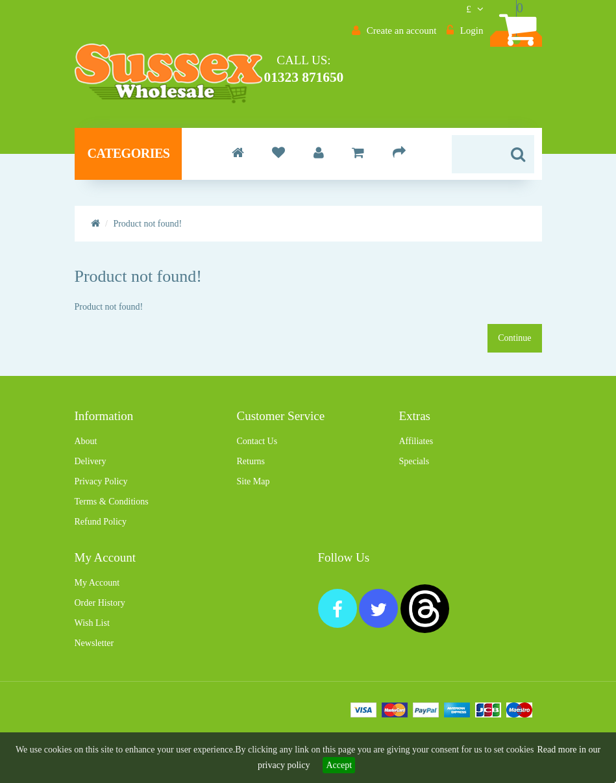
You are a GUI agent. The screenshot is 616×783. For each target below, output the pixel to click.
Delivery (90, 496)
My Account (97, 618)
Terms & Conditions (112, 536)
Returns (250, 496)
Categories (129, 188)
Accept (339, 765)
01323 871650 (373, 77)
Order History (100, 638)
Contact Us (256, 476)
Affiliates (416, 476)
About (86, 476)
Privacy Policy (101, 516)
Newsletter (94, 678)
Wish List (92, 658)
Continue (514, 373)
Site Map (252, 516)
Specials (414, 496)
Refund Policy (101, 557)
